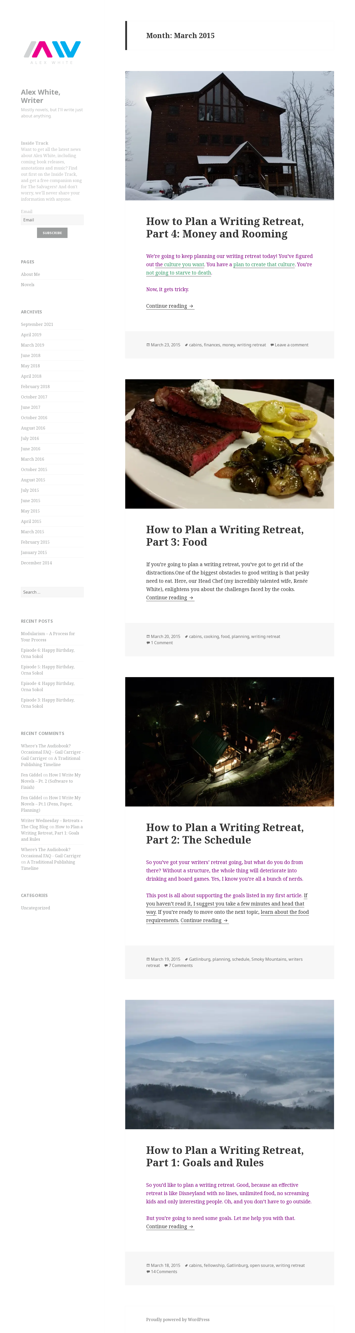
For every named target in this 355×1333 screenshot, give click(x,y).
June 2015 (30, 500)
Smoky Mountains (269, 959)
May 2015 (30, 511)
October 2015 (34, 469)
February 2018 (35, 386)
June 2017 (30, 407)
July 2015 (30, 490)
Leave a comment (291, 345)
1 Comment (162, 643)
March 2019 (32, 345)
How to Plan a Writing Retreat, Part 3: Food (225, 535)
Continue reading (170, 306)
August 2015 (33, 480)
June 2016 (30, 449)
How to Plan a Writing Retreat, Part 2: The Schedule (225, 833)
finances (212, 345)
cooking (211, 636)
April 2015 (31, 521)
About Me (30, 274)
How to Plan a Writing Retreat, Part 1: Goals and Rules (52, 833)
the (179, 264)
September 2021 (37, 324)
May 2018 (30, 366)
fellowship (214, 1265)
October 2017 (34, 397)
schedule (240, 959)
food (225, 636)
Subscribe (52, 232)
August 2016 (33, 428)
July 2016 (30, 438)
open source (262, 1265)
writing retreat (251, 345)
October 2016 (34, 417)
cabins (195, 345)
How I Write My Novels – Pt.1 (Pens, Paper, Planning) (51, 804)
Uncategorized (35, 908)
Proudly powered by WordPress (178, 1319)
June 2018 (30, 355)
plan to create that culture (264, 264)
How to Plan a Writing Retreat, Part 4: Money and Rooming (225, 227)
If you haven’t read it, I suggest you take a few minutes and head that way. (226, 903)
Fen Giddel (31, 775)
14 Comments (164, 1271)
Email (26, 211)
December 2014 (36, 563)
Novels (27, 284)
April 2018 (31, 376)
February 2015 (35, 542)
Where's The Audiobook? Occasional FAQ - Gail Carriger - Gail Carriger (52, 752)
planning (240, 636)
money (228, 345)
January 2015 (34, 552)
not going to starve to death (178, 272)
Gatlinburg (199, 959)
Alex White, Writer (41, 96)
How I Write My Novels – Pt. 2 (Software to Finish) (51, 781)
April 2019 (31, 335)
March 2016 (32, 459)
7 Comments (181, 965)
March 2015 (32, 532)
